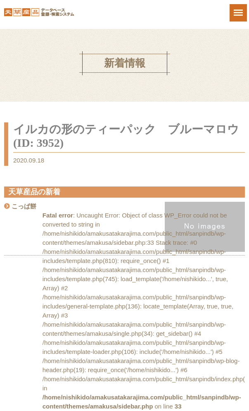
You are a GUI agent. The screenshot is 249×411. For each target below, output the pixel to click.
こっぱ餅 (24, 206)
